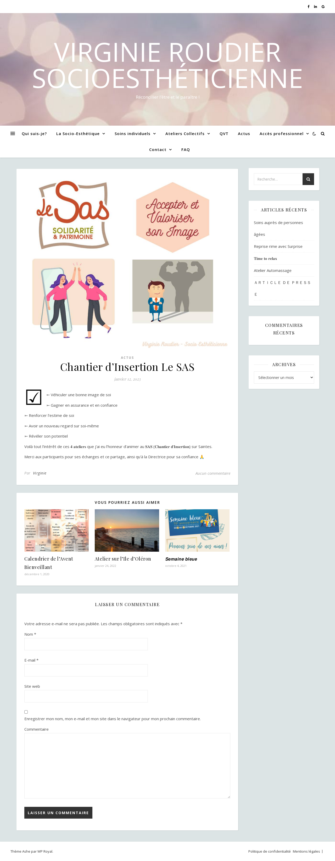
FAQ (185, 149)
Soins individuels (132, 133)
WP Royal (44, 851)
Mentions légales (306, 851)
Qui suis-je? (34, 133)
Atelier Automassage (273, 270)
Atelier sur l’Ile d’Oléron (123, 559)
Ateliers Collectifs (185, 133)
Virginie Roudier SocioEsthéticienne (167, 64)
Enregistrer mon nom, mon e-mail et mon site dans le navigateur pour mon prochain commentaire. (112, 718)
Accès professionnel (282, 133)
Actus (244, 133)
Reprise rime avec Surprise (278, 246)
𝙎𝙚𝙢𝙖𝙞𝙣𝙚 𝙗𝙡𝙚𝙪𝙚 (181, 559)
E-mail (31, 660)
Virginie (40, 473)
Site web (32, 686)
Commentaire (36, 729)
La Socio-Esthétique (78, 133)
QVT (224, 133)
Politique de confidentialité (269, 851)
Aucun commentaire (213, 473)
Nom (30, 634)
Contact (157, 149)
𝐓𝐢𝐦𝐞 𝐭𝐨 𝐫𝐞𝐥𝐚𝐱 (265, 258)
